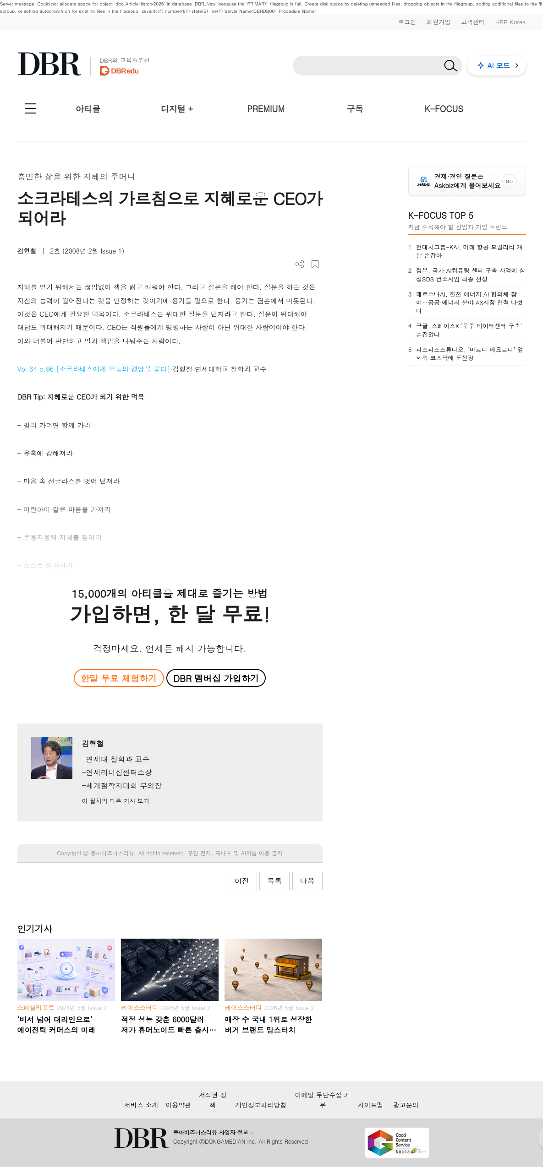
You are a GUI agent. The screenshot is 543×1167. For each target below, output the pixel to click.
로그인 (407, 21)
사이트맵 (371, 1104)
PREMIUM (266, 108)
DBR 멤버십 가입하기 (216, 678)
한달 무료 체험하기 (119, 678)
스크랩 (315, 264)
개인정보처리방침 (260, 1104)
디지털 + (177, 108)
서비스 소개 (141, 1104)
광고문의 (406, 1104)
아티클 (88, 108)
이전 (242, 880)
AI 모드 (498, 65)
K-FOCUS (444, 108)
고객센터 (473, 21)
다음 (307, 880)
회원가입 (438, 21)
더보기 (299, 264)
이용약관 (178, 1104)
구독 (354, 108)
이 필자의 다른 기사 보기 (115, 800)
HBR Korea (510, 21)
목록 (274, 880)
